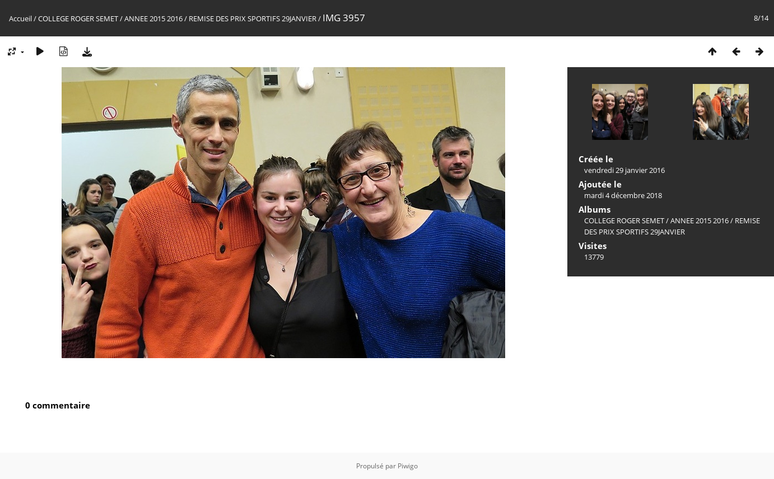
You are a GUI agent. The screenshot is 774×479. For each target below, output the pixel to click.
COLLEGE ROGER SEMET (78, 18)
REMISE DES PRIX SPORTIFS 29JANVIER (252, 18)
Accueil (20, 18)
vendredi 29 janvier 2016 (624, 170)
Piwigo (408, 466)
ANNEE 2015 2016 (153, 18)
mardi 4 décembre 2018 (623, 195)
